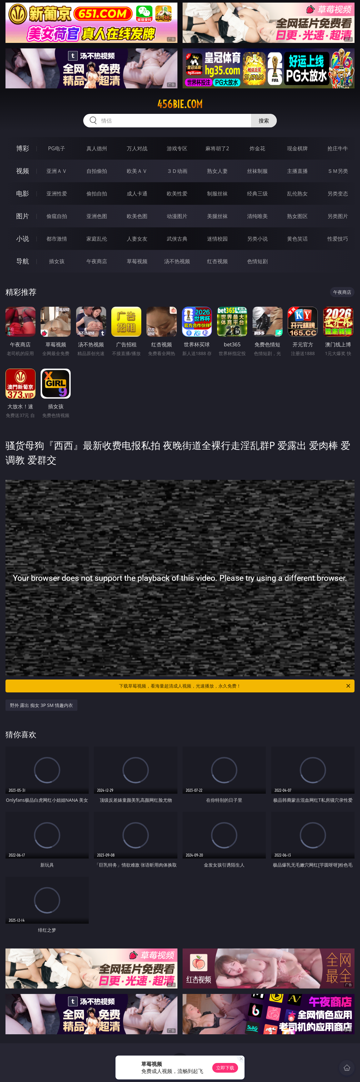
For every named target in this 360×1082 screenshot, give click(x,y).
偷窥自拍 (56, 216)
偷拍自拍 (96, 193)
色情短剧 (257, 261)
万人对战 (137, 148)
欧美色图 (137, 216)
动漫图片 (177, 216)
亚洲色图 (96, 216)
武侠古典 (177, 238)
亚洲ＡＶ (56, 170)
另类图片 (337, 216)
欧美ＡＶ (137, 170)
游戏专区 (177, 148)
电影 (22, 193)
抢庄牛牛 (337, 148)
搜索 (264, 120)
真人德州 (96, 148)
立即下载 (225, 1068)
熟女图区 (297, 216)
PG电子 (56, 148)
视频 (22, 170)
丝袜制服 (257, 170)
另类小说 (257, 238)
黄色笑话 (297, 238)
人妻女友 (137, 238)
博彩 (22, 148)
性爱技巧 (337, 238)
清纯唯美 (257, 216)
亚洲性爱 (56, 193)
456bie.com (180, 104)
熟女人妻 (217, 170)
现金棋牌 (297, 148)
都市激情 (56, 238)
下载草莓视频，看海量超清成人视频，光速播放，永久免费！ (235, 686)
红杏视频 (217, 261)
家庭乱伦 (96, 238)
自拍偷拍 (96, 170)
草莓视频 (137, 261)
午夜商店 (96, 261)
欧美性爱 (177, 193)
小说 (22, 238)
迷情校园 (217, 238)
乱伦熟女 (297, 193)
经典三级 (257, 193)
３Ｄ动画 (177, 170)
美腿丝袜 (217, 216)
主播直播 (297, 170)
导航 (22, 261)
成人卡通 (137, 193)
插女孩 (57, 261)
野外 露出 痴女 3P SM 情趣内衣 (41, 705)
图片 (22, 216)
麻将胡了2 (217, 148)
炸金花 (257, 148)
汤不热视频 (177, 261)
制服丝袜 (217, 193)
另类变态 (337, 193)
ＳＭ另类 (337, 170)
